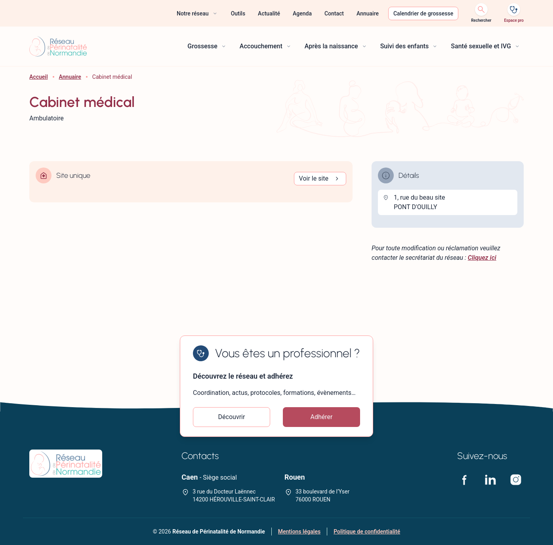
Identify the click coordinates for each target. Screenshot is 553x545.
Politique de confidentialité (367, 531)
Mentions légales (299, 531)
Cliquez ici (482, 257)
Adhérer (322, 417)
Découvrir (231, 417)
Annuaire (70, 77)
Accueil (38, 77)
